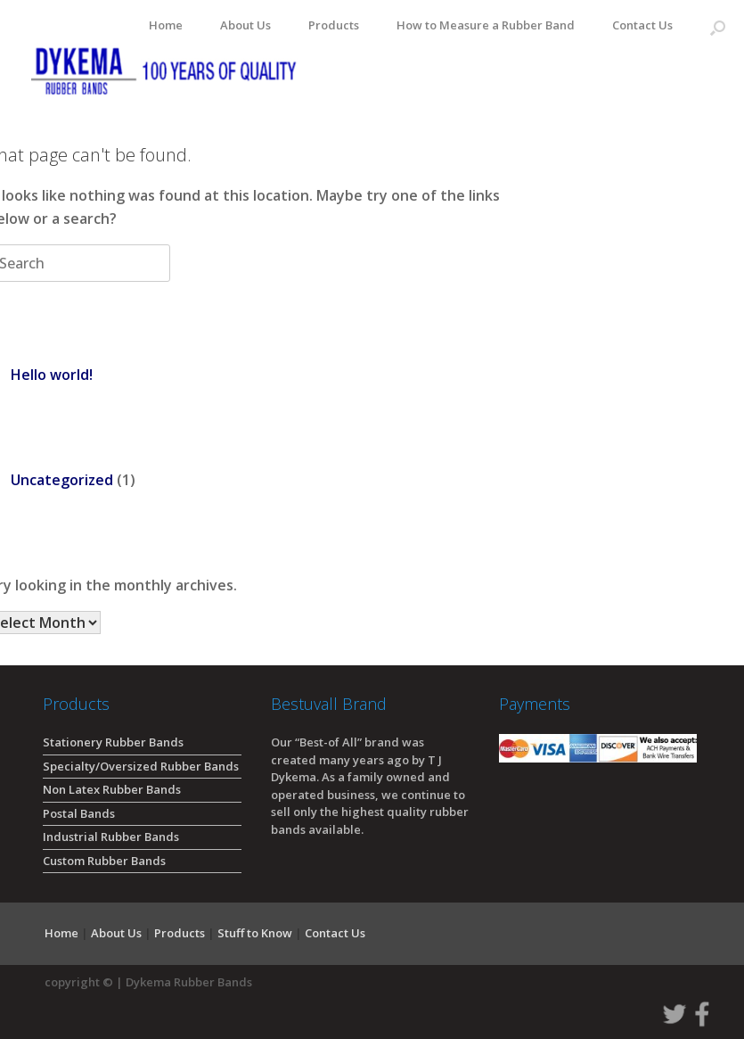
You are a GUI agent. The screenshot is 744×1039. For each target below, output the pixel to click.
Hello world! (52, 374)
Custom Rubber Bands (104, 861)
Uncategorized (62, 480)
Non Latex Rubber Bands (112, 789)
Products (333, 25)
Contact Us (642, 25)
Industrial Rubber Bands (111, 837)
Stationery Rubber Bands (113, 742)
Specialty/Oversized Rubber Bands (141, 766)
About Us (245, 25)
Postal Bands (79, 813)
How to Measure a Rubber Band (486, 25)
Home (166, 25)
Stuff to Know (254, 933)
